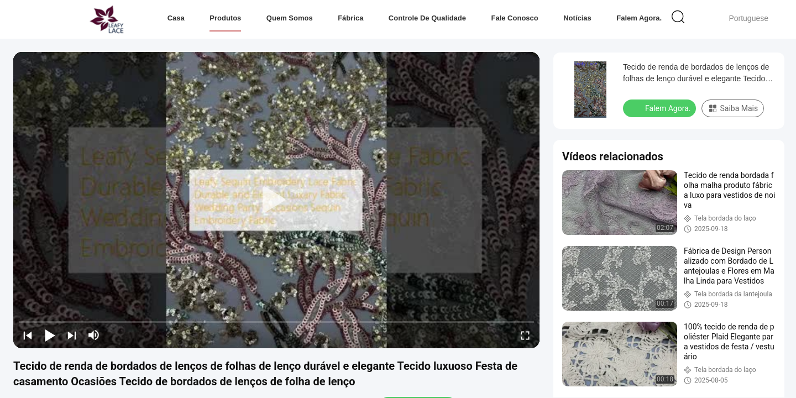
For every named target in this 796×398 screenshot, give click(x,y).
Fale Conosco (514, 18)
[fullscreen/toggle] (525, 335)
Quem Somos (289, 18)
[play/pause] (50, 335)
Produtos (225, 18)
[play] (276, 200)
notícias (577, 18)
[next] (72, 335)
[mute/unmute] (94, 335)
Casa (176, 18)
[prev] (28, 335)
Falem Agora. (639, 18)
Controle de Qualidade (427, 18)
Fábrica (350, 18)
